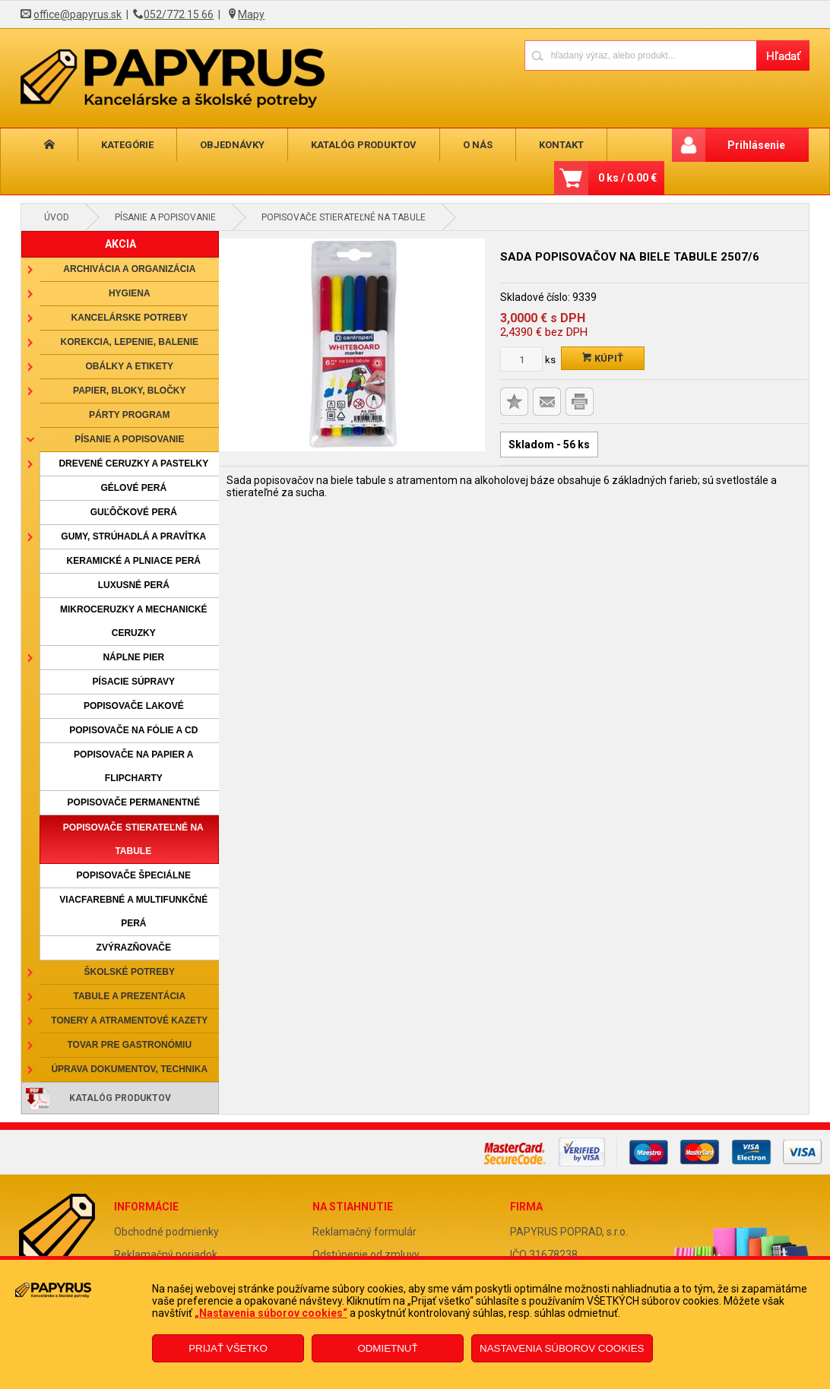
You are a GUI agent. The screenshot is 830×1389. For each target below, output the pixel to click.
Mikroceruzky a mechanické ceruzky (134, 621)
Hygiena (129, 293)
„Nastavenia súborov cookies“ (271, 1313)
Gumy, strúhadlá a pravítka (133, 536)
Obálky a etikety (130, 366)
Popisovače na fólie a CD (133, 730)
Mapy (251, 14)
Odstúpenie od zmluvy (366, 1254)
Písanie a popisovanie (165, 217)
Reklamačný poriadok (165, 1254)
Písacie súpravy (134, 681)
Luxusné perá (133, 585)
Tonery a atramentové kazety (129, 1020)
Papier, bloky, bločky (129, 390)
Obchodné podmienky (166, 1232)
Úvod (56, 217)
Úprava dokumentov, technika (129, 1069)
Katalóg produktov (364, 144)
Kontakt (561, 144)
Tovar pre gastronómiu (130, 1044)
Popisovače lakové (134, 706)
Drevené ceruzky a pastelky (133, 463)
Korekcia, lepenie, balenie (129, 342)
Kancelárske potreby (129, 317)
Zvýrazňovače (134, 947)
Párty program (129, 415)
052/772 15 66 (179, 14)
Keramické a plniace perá (134, 560)
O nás (478, 144)
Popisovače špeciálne (134, 875)
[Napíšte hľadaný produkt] (640, 55)
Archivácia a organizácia (129, 269)
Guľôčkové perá (133, 512)
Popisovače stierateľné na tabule (343, 217)
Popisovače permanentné (134, 802)
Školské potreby (129, 972)
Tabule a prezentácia (130, 996)
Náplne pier (133, 657)
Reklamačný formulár (364, 1232)
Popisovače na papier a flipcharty (133, 766)
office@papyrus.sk (77, 14)
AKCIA (120, 244)
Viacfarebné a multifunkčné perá (133, 911)
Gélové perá (133, 488)
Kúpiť (602, 358)
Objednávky (232, 144)
